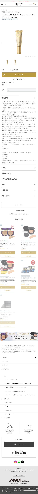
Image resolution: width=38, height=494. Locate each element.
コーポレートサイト (19, 475)
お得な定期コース (10, 414)
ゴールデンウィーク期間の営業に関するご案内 (19, 1)
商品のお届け (9, 410)
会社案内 (19, 468)
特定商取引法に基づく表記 (16, 471)
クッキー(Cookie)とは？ (8, 491)
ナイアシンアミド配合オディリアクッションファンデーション (20, 395)
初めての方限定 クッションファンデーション (16, 387)
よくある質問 (7, 417)
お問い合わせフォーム (19, 444)
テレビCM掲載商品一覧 (11, 379)
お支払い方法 (9, 402)
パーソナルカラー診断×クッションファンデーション (18, 383)
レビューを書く (19, 204)
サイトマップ (24, 471)
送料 (7, 406)
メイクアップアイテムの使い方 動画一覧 (15, 391)
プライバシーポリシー (29, 490)
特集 (5, 376)
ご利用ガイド (7, 398)
